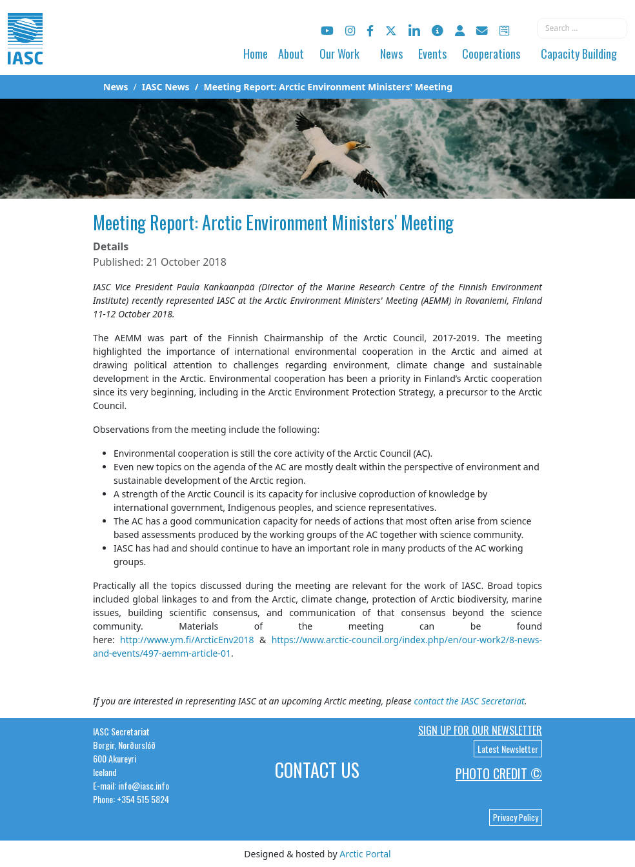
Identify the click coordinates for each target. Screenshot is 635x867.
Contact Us (317, 770)
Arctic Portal (364, 854)
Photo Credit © (499, 773)
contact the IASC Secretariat (469, 701)
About (291, 53)
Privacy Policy (515, 817)
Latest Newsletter (508, 748)
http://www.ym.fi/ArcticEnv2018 (187, 639)
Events (432, 53)
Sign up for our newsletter (480, 730)
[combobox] (582, 28)
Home (255, 53)
